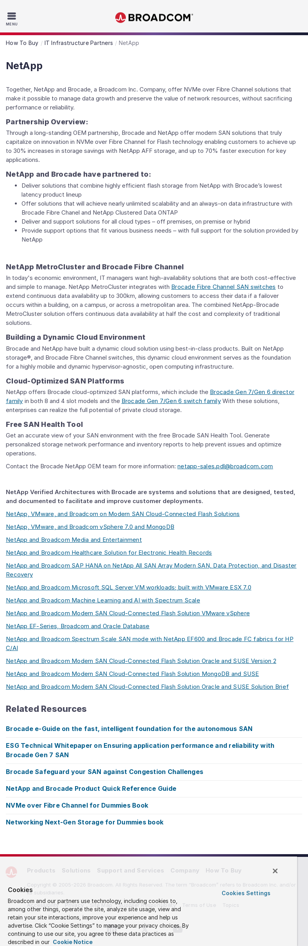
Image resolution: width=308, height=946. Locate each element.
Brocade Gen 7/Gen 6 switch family (171, 401)
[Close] (275, 871)
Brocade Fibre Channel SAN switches (223, 286)
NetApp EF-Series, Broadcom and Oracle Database (78, 626)
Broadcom (154, 17)
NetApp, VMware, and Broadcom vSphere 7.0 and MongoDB (90, 526)
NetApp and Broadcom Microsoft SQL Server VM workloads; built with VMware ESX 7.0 (128, 587)
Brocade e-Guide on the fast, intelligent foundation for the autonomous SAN (129, 729)
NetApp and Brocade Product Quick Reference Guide (91, 788)
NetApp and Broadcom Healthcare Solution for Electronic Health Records (109, 552)
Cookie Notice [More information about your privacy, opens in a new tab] (72, 942)
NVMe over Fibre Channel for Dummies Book (77, 805)
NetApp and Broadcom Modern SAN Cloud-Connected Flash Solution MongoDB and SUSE (132, 673)
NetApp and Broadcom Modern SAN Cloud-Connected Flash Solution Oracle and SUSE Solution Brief (147, 686)
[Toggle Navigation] (13, 19)
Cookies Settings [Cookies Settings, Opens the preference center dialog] (246, 893)
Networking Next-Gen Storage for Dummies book (84, 822)
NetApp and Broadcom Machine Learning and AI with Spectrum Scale (103, 600)
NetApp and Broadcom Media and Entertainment (74, 539)
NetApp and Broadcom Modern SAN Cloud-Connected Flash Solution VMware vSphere (128, 613)
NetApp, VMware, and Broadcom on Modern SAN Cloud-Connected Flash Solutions (123, 514)
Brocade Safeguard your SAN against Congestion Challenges (104, 772)
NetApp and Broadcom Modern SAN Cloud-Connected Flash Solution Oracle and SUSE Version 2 (141, 661)
